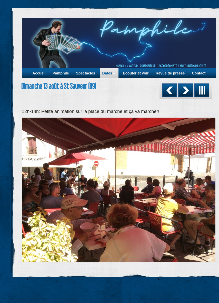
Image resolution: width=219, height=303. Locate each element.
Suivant (185, 90)
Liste (202, 90)
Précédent (169, 90)
